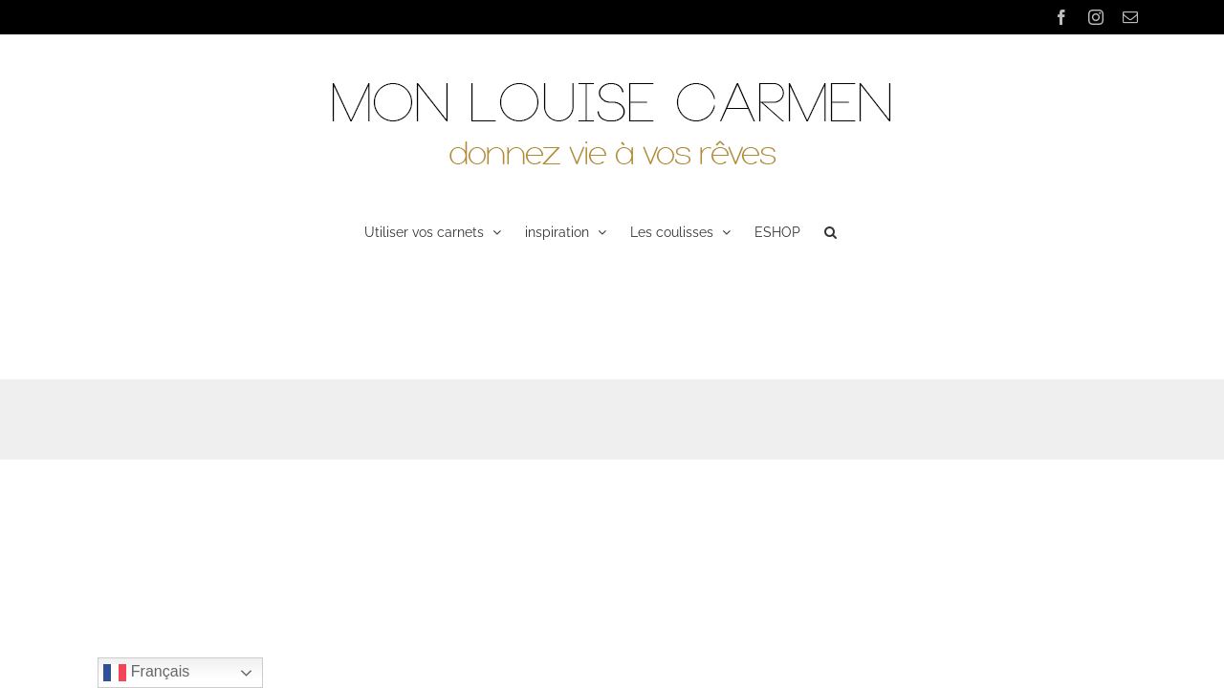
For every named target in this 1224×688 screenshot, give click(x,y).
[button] (880, 230)
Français (146, 672)
